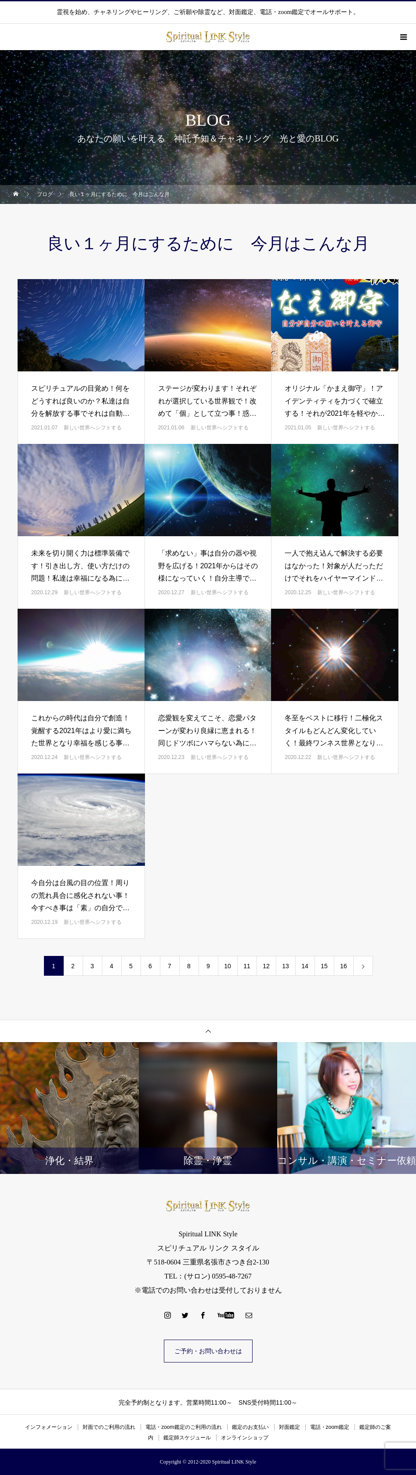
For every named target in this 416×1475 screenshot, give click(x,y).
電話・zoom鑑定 (329, 1427)
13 (285, 966)
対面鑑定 (289, 1427)
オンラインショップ (244, 1438)
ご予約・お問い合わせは (208, 1351)
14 (304, 966)
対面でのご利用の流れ (109, 1427)
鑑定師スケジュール (187, 1438)
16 (343, 966)
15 (324, 966)
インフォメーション (48, 1427)
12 (266, 966)
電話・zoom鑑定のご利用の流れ (183, 1427)
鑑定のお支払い (250, 1427)
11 (246, 966)
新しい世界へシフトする (93, 428)
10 (227, 966)
